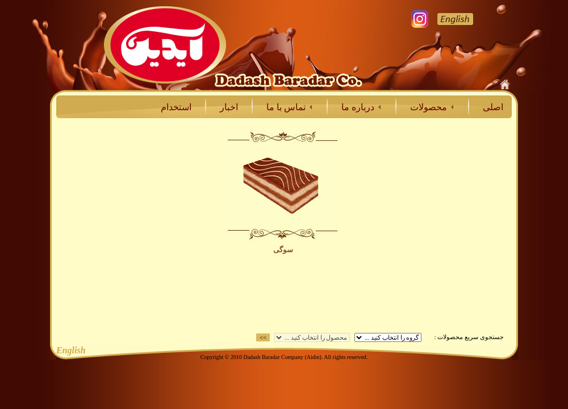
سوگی (283, 249)
